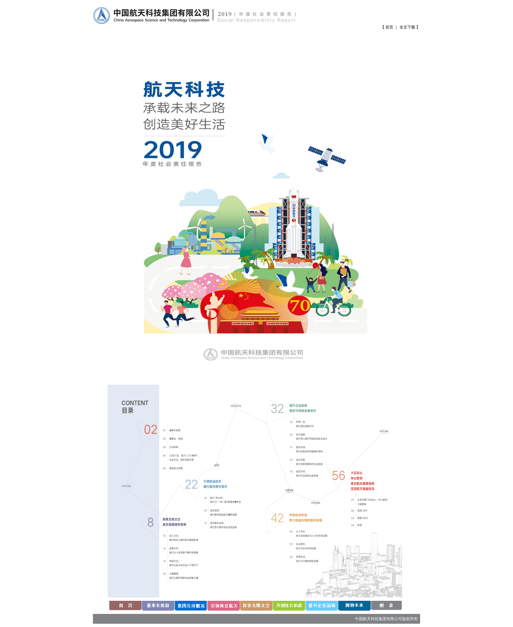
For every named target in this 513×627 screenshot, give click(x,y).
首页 (389, 27)
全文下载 (407, 27)
